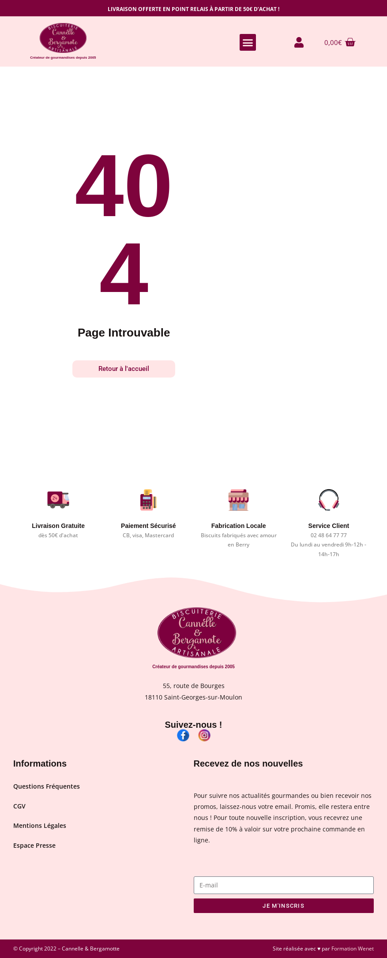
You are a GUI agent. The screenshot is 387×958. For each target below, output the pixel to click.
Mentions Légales (39, 827)
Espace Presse (34, 847)
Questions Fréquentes (46, 786)
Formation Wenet (352, 948)
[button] (248, 42)
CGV (19, 807)
